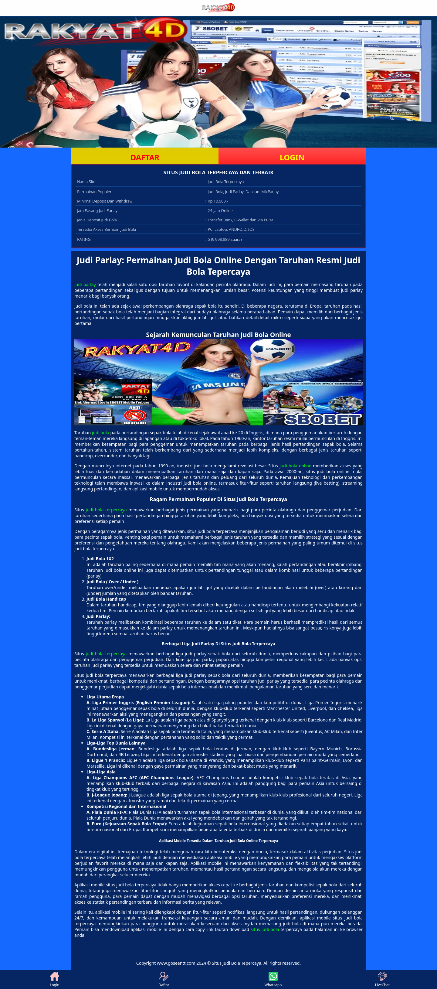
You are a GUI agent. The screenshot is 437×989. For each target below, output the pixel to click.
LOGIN (292, 157)
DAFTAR (144, 157)
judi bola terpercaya (106, 510)
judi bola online (295, 466)
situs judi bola (265, 929)
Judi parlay (85, 284)
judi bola (100, 432)
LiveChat (382, 979)
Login (54, 979)
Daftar (163, 979)
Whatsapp (273, 979)
